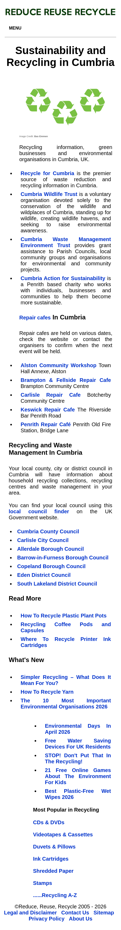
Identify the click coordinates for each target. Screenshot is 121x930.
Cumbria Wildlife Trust (49, 194)
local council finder (39, 511)
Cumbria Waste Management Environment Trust (66, 242)
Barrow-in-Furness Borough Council (63, 557)
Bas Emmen (41, 136)
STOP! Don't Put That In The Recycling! (78, 758)
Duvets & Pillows (54, 847)
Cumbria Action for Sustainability (63, 278)
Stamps (42, 883)
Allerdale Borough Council (50, 549)
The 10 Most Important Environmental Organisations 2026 (66, 704)
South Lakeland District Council (57, 584)
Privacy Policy (46, 919)
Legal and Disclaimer (30, 912)
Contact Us (75, 912)
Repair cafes (35, 317)
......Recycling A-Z (55, 895)
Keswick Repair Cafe (48, 410)
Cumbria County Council (48, 531)
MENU (15, 28)
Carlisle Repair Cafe (51, 395)
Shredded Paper (53, 871)
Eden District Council (44, 575)
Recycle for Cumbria (47, 173)
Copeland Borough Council (51, 566)
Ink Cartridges (50, 859)
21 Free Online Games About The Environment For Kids (78, 776)
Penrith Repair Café (46, 424)
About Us (80, 919)
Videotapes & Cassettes (63, 834)
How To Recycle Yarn (47, 692)
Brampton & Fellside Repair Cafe (66, 380)
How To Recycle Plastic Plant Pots (63, 616)
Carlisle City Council (43, 540)
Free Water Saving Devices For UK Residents (78, 744)
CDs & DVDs (48, 822)
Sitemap (104, 912)
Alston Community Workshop (58, 365)
